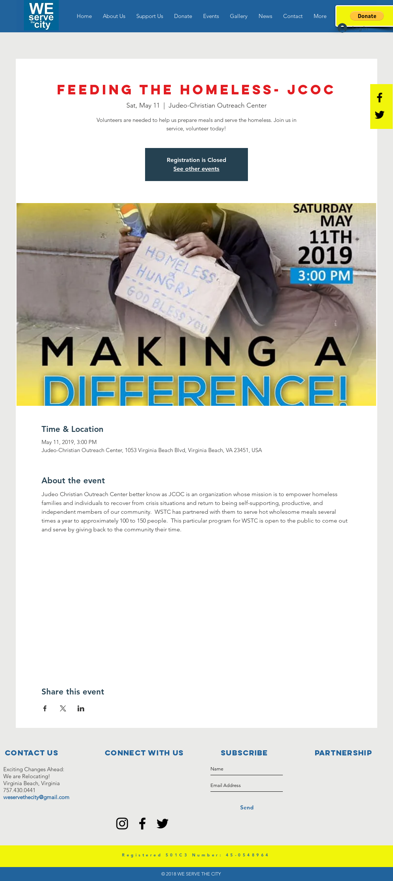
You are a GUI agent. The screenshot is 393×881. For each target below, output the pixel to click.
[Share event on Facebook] (45, 708)
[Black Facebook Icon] (379, 97)
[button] (114, 16)
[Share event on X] (63, 708)
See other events (196, 168)
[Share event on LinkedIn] (80, 708)
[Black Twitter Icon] (379, 114)
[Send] (246, 807)
